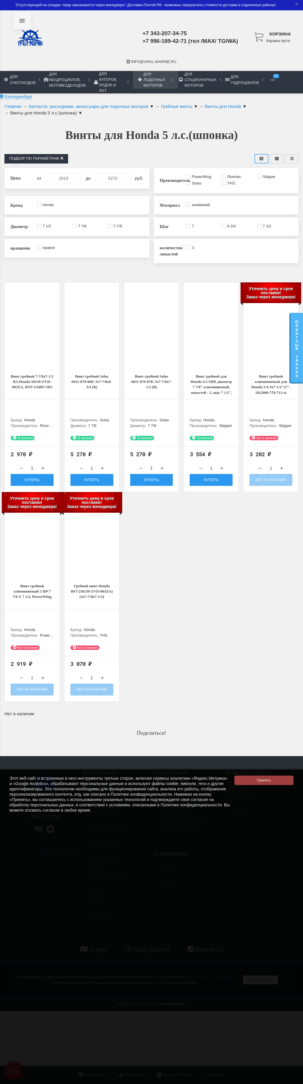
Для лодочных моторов (155, 80)
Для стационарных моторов (200, 80)
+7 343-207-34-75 (164, 33)
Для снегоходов (22, 80)
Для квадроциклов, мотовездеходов (66, 80)
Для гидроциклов (244, 80)
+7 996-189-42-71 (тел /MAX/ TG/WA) (190, 41)
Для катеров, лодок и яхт (111, 82)
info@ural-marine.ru (151, 61)
